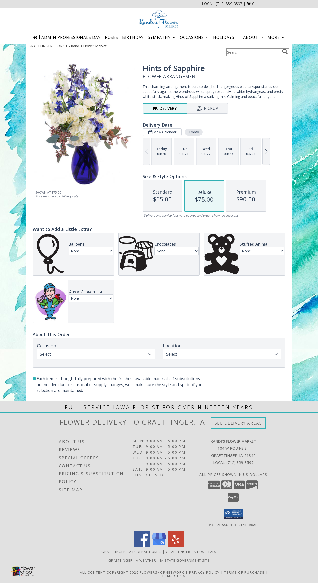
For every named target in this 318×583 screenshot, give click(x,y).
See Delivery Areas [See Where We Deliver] (238, 423)
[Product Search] (253, 52)
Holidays (226, 37)
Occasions (195, 37)
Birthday (133, 37)
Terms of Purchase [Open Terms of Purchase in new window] (244, 572)
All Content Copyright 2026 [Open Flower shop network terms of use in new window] (109, 572)
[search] (285, 52)
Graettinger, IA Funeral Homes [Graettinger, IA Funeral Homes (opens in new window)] (131, 551)
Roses (111, 37)
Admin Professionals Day (70, 37)
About (253, 37)
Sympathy (162, 37)
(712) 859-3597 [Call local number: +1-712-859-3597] (229, 3)
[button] (250, 3)
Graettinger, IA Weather (132, 560)
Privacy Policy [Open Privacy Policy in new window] (204, 572)
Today (194, 132)
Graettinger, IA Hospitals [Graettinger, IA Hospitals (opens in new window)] (191, 551)
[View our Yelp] (176, 545)
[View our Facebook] (142, 545)
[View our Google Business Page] (159, 545)
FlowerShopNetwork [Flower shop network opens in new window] (162, 572)
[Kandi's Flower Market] (159, 19)
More (276, 37)
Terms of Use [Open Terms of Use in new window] (174, 575)
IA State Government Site (185, 560)
